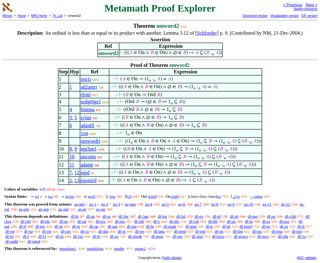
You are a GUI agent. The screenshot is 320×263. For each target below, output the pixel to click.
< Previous (292, 4)
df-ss (266, 221)
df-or (106, 216)
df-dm (103, 231)
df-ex (199, 216)
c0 (130, 196)
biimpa (87, 109)
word (152, 196)
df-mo (253, 216)
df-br (150, 226)
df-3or (123, 216)
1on (84, 133)
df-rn (122, 231)
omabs (119, 248)
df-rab (139, 221)
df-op (93, 226)
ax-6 (181, 204)
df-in (249, 221)
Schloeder (207, 33)
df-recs (263, 236)
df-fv (96, 236)
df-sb (234, 216)
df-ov (114, 236)
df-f (26, 236)
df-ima (159, 231)
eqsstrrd (89, 180)
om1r (86, 79)
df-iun (132, 226)
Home (22, 15)
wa (50, 196)
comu (257, 196)
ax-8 (214, 204)
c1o (237, 196)
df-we (10, 231)
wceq (69, 196)
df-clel (25, 221)
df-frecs (218, 236)
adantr (87, 164)
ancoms (88, 156)
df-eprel (245, 226)
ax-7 (198, 204)
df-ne (63, 221)
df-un (231, 221)
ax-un (100, 209)
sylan (86, 117)
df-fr (301, 226)
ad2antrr (89, 87)
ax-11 (267, 204)
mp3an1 (89, 148)
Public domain (172, 258)
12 (76, 172)
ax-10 (248, 204)
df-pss (284, 221)
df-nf (216, 216)
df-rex (101, 221)
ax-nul (63, 209)
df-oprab (135, 236)
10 (71, 156)
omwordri (90, 141)
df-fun (297, 231)
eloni (86, 94)
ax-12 (285, 204)
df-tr (209, 226)
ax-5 (165, 204)
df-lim (238, 231)
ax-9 (231, 204)
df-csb (194, 221)
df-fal (180, 216)
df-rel (46, 231)
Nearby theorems (305, 9)
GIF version (309, 15)
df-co (85, 231)
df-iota (277, 231)
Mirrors (7, 15)
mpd (85, 172)
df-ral (81, 221)
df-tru (162, 216)
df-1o (302, 236)
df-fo (60, 236)
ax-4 (148, 204)
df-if (22, 226)
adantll (87, 125)
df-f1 (42, 236)
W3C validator (307, 258)
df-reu (120, 221)
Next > (312, 4)
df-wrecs (241, 236)
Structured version (255, 15)
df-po (266, 226)
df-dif (213, 221)
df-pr (76, 226)
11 (71, 164)
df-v (156, 221)
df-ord (200, 231)
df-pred (180, 231)
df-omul (33, 241)
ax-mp (79, 204)
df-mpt (190, 226)
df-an (90, 216)
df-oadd (11, 241)
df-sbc (174, 221)
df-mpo (157, 236)
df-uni (113, 226)
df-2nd (197, 236)
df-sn (58, 226)
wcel (92, 196)
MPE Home (39, 15)
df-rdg (283, 236)
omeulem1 (67, 248)
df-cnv (66, 231)
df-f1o (78, 236)
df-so (284, 226)
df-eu (271, 216)
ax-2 (104, 204)
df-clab (290, 216)
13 (76, 180)
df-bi (74, 216)
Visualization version (284, 15)
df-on (219, 231)
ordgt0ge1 (91, 101)
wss (112, 196)
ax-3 (116, 204)
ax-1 (93, 204)
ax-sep (43, 209)
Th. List (57, 15)
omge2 (140, 248)
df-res (139, 231)
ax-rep (24, 209)
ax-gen (130, 204)
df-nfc (45, 221)
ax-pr (82, 209)
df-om (177, 236)
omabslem (95, 248)
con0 (174, 196)
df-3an (143, 216)
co (219, 196)
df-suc (257, 231)
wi (37, 196)
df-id (226, 226)
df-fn (9, 236)
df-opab (169, 226)
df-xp (28, 231)
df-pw (40, 226)
